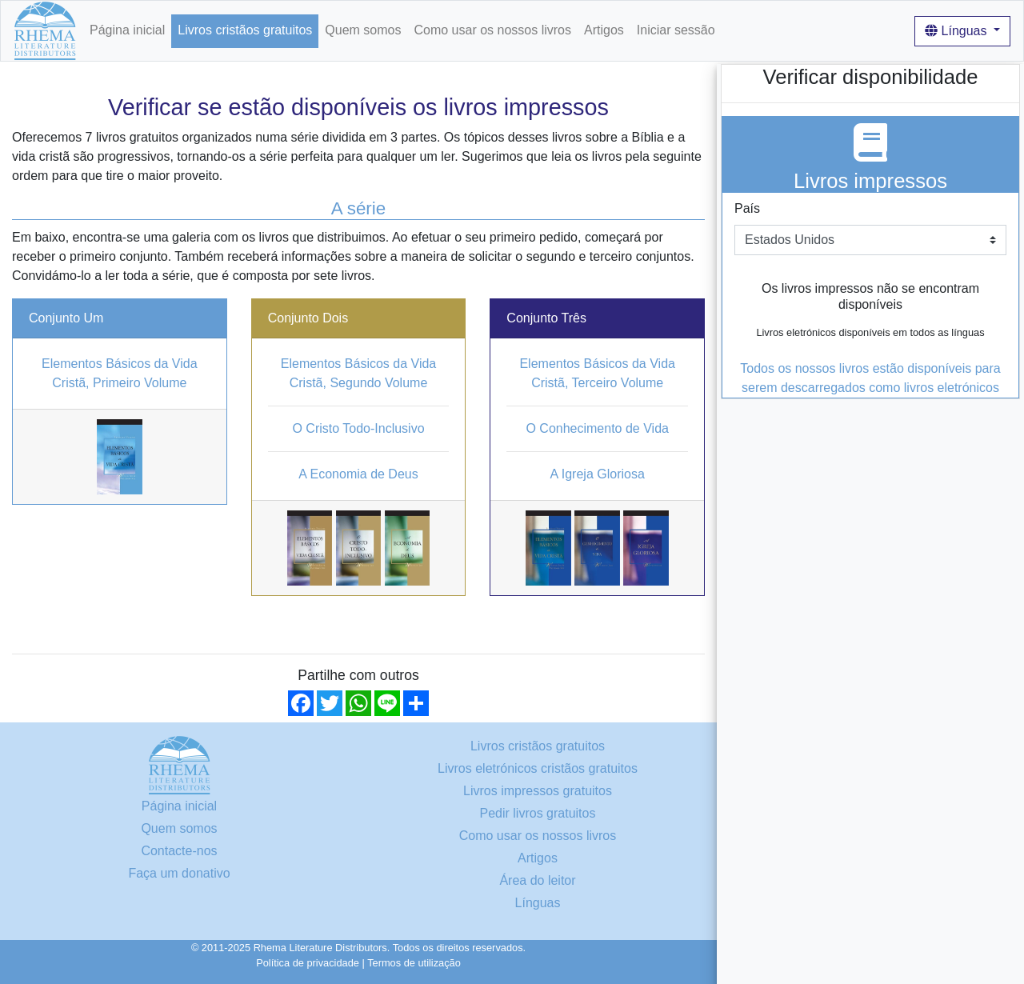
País (747, 208)
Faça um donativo (179, 873)
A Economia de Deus (358, 474)
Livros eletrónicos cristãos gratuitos (538, 768)
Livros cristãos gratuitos (245, 30)
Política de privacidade (307, 963)
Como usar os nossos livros (492, 30)
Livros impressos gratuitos (537, 791)
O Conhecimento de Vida (597, 428)
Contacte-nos (179, 851)
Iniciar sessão (676, 30)
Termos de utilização (414, 963)
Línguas (957, 31)
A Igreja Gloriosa (597, 474)
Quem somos (363, 30)
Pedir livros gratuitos (538, 813)
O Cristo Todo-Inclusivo (358, 428)
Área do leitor (537, 880)
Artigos (604, 30)
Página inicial (127, 30)
